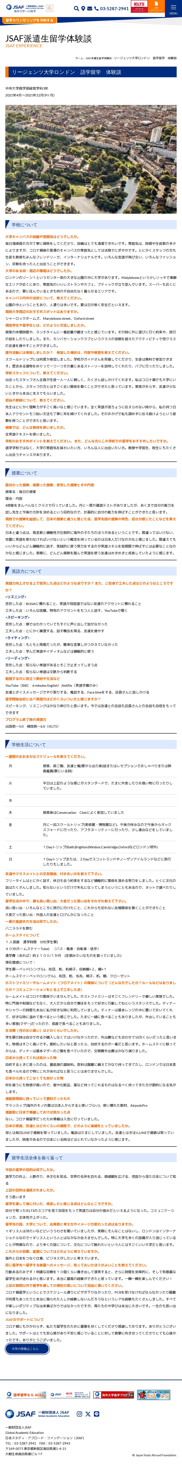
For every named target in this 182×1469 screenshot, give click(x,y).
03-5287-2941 (111, 8)
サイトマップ (122, 1450)
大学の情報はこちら (30, 1350)
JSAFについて (106, 1444)
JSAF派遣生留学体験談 (96, 58)
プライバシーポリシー (135, 1444)
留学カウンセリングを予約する (29, 20)
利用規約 (160, 1444)
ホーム (74, 58)
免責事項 (103, 1450)
